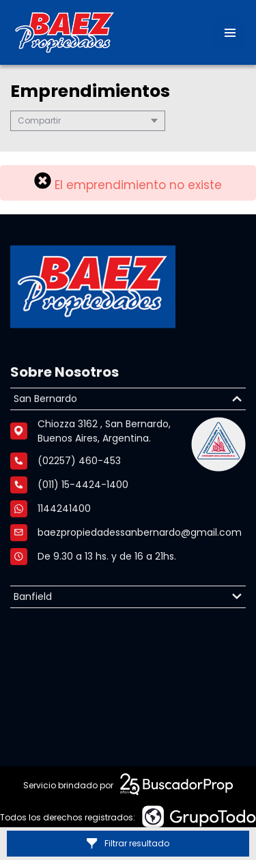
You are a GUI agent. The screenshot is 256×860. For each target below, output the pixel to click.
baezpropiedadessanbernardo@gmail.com (140, 536)
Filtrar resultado (128, 843)
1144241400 (64, 512)
